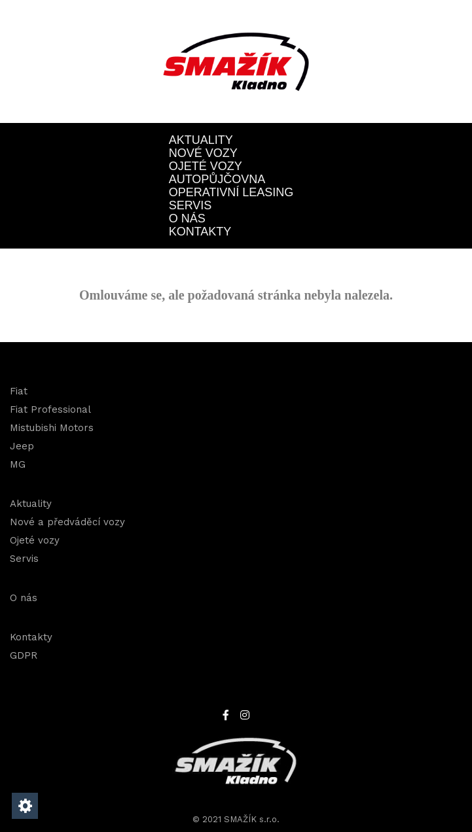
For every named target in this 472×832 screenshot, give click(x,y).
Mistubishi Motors (52, 428)
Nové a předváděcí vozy (67, 522)
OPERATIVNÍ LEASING (231, 192)
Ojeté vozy (205, 166)
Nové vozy (203, 153)
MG (18, 464)
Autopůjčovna (217, 179)
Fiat (18, 391)
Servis (190, 205)
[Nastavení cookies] (25, 806)
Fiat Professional (50, 409)
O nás (187, 218)
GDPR (23, 655)
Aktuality (201, 140)
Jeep (22, 446)
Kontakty (200, 231)
